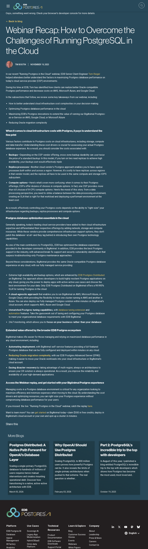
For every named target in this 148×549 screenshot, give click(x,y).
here (90, 406)
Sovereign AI (33, 531)
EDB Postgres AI (13, 531)
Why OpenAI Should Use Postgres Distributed (71, 450)
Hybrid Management (12, 539)
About (92, 531)
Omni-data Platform (32, 545)
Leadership (94, 534)
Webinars (72, 544)
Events (71, 540)
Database (10, 534)
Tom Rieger (94, 74)
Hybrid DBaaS (33, 540)
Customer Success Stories (77, 535)
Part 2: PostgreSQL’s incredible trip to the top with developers (118, 450)
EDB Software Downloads (54, 542)
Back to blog (15, 21)
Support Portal (54, 547)
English (133, 533)
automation (14, 313)
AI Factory (11, 544)
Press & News (95, 538)
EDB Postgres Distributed (91, 275)
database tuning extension (71, 310)
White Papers (74, 547)
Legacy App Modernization (33, 535)
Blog (70, 531)
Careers (92, 541)
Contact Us (94, 545)
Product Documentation (55, 536)
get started (40, 412)
